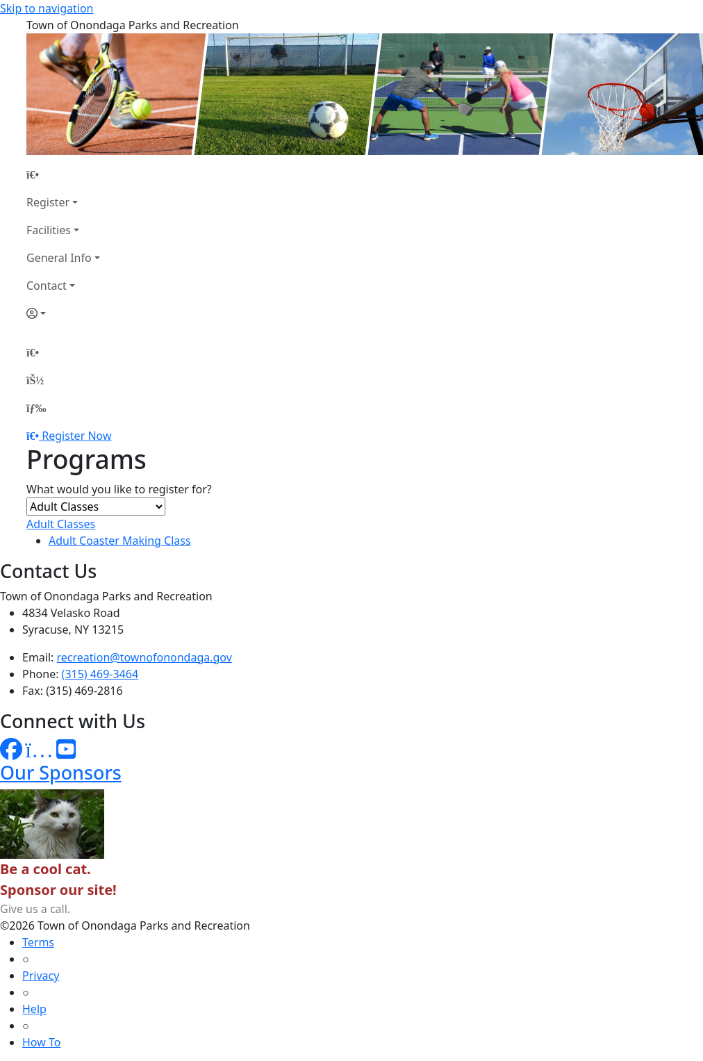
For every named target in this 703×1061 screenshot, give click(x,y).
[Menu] (36, 408)
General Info (59, 257)
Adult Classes (60, 524)
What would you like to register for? (119, 489)
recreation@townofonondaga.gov (144, 657)
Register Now (76, 435)
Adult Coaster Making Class (120, 540)
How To (41, 1042)
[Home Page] (63, 174)
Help (34, 1009)
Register (47, 202)
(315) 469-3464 (100, 674)
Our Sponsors (61, 772)
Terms (38, 942)
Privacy (40, 975)
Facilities (48, 230)
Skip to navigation (46, 8)
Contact (46, 285)
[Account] (63, 313)
